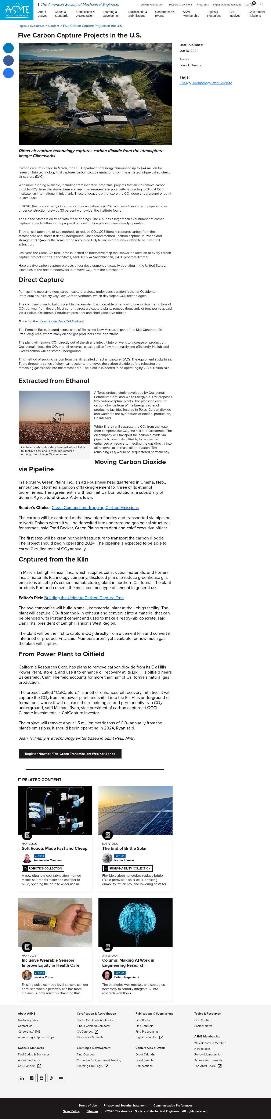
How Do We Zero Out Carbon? (62, 321)
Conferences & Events (151, 1048)
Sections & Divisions (180, 4)
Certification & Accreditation (96, 1013)
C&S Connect (29, 1066)
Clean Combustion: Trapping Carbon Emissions (95, 507)
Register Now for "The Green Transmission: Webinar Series (70, 754)
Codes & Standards (31, 1048)
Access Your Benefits (208, 1060)
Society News (203, 1026)
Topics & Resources (31, 26)
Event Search (144, 1060)
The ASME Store (207, 1066)
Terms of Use (88, 1105)
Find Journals (144, 1026)
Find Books (143, 1020)
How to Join (202, 1049)
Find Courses (85, 1054)
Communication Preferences (172, 1105)
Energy (185, 83)
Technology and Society (212, 83)
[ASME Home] (16, 10)
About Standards (29, 1060)
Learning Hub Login (92, 1066)
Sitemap (92, 1111)
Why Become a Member (210, 1043)
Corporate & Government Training (99, 1060)
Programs (203, 4)
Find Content (202, 1020)
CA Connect (87, 1031)
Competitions (144, 1066)
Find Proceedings (147, 1031)
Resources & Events (90, 1037)
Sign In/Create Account (227, 4)
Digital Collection (149, 1037)
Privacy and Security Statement (125, 1105)
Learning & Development (94, 1048)
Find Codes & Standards (34, 1054)
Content (53, 26)
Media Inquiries (28, 1020)
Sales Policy (71, 1111)
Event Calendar (145, 1054)
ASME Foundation (152, 4)
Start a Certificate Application (95, 1020)
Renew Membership (207, 1054)
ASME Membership (207, 1036)
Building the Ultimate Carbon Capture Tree (84, 597)
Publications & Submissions (154, 1013)
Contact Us (25, 1026)
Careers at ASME (29, 1031)
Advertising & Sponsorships (36, 1037)
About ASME (26, 1013)
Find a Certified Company (93, 1026)
